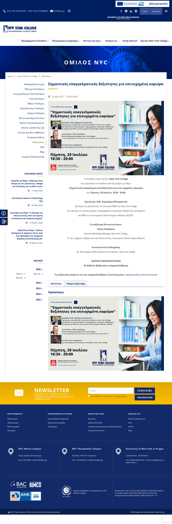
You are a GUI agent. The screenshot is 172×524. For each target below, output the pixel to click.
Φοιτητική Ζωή (91, 40)
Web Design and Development (143, 512)
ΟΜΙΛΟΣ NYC (134, 414)
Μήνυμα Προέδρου (34, 89)
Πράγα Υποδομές (35, 113)
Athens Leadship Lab (136, 419)
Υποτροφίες (52, 426)
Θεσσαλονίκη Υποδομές (32, 108)
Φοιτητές (91, 419)
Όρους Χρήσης (121, 396)
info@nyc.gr (59, 11)
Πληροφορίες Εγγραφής (65, 40)
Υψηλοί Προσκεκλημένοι (31, 122)
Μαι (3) (37, 274)
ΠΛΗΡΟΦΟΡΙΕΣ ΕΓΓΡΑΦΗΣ (60, 414)
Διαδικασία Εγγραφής (56, 422)
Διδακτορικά (12, 419)
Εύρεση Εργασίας (53, 512)
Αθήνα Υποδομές (35, 103)
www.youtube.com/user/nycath (141, 274)
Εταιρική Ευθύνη (35, 137)
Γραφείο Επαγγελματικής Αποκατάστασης (105, 426)
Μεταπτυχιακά (13, 426)
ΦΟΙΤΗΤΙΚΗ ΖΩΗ (96, 414)
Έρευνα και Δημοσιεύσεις (31, 118)
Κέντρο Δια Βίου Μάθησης (31, 132)
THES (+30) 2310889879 (38, 11)
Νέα (42, 147)
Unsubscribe (145, 397)
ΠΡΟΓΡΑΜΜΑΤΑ (15, 414)
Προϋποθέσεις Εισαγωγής (58, 419)
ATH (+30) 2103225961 (16, 11)
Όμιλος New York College (153, 40)
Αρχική (10, 76)
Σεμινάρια (11, 430)
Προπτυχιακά (12, 422)
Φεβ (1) (19, 274)
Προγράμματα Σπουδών (34, 40)
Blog (42, 151)
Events (131, 426)
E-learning (156, 11)
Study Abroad (130, 40)
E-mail (144, 11)
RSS (10, 512)
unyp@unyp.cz (157, 460)
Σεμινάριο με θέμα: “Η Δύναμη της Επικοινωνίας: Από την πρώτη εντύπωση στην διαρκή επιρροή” (26, 215)
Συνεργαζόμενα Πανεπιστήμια (28, 93)
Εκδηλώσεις (46, 76)
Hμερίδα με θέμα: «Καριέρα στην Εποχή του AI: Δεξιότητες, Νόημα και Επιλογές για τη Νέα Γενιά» (27, 183)
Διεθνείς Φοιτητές (95, 422)
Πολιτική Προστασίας (35, 512)
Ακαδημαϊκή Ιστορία (34, 84)
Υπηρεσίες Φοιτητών (96, 430)
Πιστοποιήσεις (36, 98)
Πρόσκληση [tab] (55, 283)
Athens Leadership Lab (32, 127)
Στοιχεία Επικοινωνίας (33, 156)
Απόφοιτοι (111, 40)
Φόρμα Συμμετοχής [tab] (76, 283)
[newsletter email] (111, 391)
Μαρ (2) (19, 277)
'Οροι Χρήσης (20, 512)
